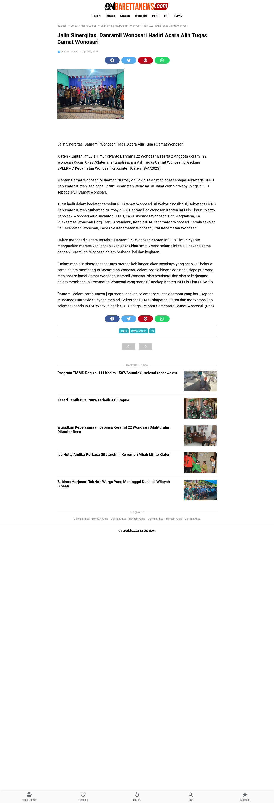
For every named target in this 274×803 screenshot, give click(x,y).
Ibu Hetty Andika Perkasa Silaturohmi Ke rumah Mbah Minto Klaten (113, 454)
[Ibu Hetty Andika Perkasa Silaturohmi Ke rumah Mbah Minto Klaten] (200, 462)
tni (152, 330)
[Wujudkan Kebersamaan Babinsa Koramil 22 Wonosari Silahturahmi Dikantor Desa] (200, 435)
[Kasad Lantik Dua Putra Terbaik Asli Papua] (200, 408)
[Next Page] (145, 346)
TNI (165, 15)
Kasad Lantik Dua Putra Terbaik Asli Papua (93, 400)
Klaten (110, 15)
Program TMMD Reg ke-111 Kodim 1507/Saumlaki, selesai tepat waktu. (117, 373)
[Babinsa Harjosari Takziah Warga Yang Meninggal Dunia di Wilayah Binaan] (200, 490)
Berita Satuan (138, 330)
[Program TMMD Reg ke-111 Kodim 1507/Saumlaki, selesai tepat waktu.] (200, 381)
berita (123, 330)
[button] (112, 60)
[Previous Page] (128, 346)
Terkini (96, 15)
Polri (155, 15)
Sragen (125, 15)
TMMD (177, 15)
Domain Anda (82, 518)
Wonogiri (141, 15)
